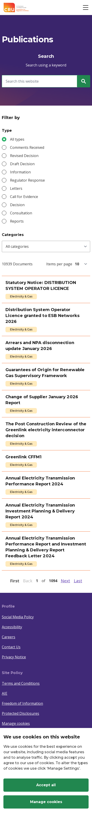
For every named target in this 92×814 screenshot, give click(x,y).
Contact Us (11, 647)
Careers (8, 637)
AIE (4, 693)
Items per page (59, 263)
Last (78, 580)
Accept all (46, 785)
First (14, 580)
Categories (13, 235)
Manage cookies (16, 723)
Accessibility (12, 627)
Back (27, 580)
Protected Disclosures (20, 713)
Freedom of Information (22, 703)
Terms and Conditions (21, 683)
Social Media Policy (18, 617)
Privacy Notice (14, 657)
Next (65, 580)
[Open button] (85, 7)
